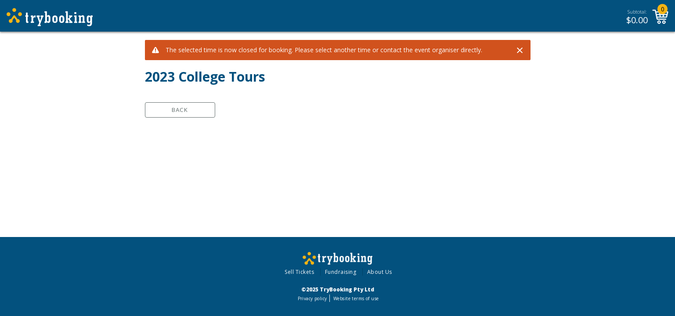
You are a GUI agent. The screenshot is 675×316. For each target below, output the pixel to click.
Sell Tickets (299, 272)
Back (180, 110)
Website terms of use (356, 298)
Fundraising (341, 272)
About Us (379, 272)
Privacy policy (312, 298)
